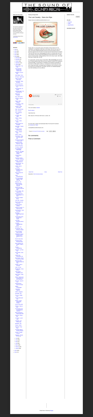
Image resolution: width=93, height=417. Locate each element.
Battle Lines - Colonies (17, 94)
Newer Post (31, 171)
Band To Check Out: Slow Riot (19, 203)
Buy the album (31, 110)
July (16, 338)
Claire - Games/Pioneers (19, 176)
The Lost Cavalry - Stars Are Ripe (18, 232)
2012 (15, 350)
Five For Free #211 (19, 145)
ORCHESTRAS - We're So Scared (19, 284)
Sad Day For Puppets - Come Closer (19, 140)
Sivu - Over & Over (19, 96)
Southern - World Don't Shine (18, 107)
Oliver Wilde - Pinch (19, 75)
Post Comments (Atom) (38, 174)
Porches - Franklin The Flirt (18, 333)
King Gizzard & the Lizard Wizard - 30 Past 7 (19, 194)
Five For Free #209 (19, 304)
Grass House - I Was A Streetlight (19, 104)
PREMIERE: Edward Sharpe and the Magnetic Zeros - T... (19, 236)
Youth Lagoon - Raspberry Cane (19, 272)
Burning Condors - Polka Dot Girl (18, 129)
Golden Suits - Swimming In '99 (19, 256)
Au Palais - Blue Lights (18, 116)
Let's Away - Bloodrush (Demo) (19, 221)
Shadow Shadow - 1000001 (18, 205)
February (17, 346)
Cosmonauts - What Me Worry (19, 82)
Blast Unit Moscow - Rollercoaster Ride (19, 313)
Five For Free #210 (19, 238)
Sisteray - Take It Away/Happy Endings (18, 301)
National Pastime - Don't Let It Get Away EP (18, 184)
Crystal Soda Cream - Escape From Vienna (19, 217)
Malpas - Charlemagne (18, 287)
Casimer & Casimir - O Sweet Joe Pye (19, 208)
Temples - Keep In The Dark (18, 265)
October (17, 61)
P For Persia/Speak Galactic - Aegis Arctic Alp (19, 179)
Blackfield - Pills (18, 323)
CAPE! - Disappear (19, 291)
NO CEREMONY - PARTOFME (18, 149)
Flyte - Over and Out (19, 109)
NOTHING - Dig (18, 293)
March (16, 345)
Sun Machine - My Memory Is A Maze (19, 229)
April (16, 343)
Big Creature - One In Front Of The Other (19, 259)
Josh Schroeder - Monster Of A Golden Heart (18, 69)
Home (45, 171)
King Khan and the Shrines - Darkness (19, 159)
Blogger (51, 410)
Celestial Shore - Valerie (18, 156)
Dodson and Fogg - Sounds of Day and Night (19, 188)
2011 (15, 352)
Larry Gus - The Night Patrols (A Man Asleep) (19, 152)
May (16, 341)
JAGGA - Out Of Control (18, 167)
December (17, 57)
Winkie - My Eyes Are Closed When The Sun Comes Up (19, 278)
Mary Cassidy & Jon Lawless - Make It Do (19, 244)
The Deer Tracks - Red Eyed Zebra (19, 241)
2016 (15, 51)
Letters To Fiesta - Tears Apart (18, 79)
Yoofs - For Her (18, 267)
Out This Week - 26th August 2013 (19, 192)
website (38, 107)
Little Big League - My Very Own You (19, 92)
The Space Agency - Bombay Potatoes (19, 330)
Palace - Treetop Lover (18, 119)
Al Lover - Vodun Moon (18, 121)
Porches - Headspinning (18, 248)
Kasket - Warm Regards (18, 102)
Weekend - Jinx (18, 181)
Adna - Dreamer (18, 110)
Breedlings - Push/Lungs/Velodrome (19, 214)
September (17, 62)
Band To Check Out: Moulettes (19, 124)
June (16, 339)
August (16, 64)
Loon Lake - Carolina (19, 200)
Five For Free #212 (19, 84)
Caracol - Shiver (18, 325)
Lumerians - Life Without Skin (18, 321)
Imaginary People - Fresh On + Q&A (19, 143)
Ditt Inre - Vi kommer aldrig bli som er (19, 161)
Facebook (32, 125)
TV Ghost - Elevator (19, 147)
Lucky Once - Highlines (17, 290)
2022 (15, 49)
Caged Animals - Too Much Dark (19, 164)
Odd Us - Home (18, 134)
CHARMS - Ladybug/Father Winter (18, 224)
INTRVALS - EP (18, 226)
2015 (15, 52)
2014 (15, 54)
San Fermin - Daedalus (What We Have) (19, 170)
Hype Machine (71, 24)
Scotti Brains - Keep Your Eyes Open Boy (19, 137)
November (17, 59)
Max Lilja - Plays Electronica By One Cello (19, 261)
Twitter (36, 125)
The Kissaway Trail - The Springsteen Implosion (19, 309)
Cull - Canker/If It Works (18, 113)
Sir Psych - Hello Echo (19, 76)
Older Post (60, 171)
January (17, 348)
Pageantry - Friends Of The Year (19, 336)
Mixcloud (16, 37)
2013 (15, 56)
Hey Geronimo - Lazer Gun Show (19, 211)
